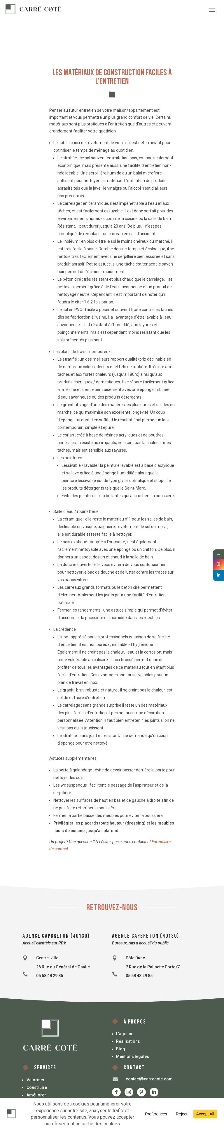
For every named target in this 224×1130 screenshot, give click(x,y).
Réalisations (128, 1041)
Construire (37, 1087)
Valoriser (36, 1079)
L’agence (124, 1033)
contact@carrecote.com (149, 1079)
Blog (120, 1049)
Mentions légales (132, 1056)
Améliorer (36, 1095)
